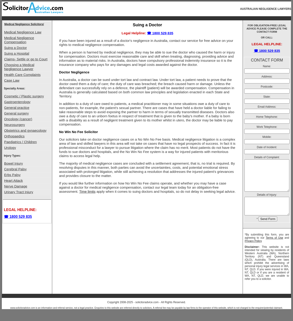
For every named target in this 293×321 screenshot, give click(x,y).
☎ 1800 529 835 (18, 217)
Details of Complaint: (267, 157)
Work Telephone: (267, 126)
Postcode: (267, 86)
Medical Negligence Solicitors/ (24, 24)
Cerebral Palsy (15, 169)
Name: (267, 66)
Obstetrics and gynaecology (25, 130)
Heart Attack (13, 180)
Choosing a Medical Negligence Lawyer (19, 67)
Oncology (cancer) (18, 119)
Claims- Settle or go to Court (25, 59)
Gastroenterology (17, 102)
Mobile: (267, 137)
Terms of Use (274, 247)
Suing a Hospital (16, 53)
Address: (266, 76)
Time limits (87, 191)
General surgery (16, 113)
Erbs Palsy (12, 175)
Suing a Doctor (15, 48)
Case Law (11, 80)
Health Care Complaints (22, 75)
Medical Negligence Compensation (19, 40)
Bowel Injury (13, 163)
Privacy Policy (253, 250)
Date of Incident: (267, 147)
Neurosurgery (14, 125)
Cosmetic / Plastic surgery (24, 96)
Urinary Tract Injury (18, 192)
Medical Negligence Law (22, 32)
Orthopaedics (14, 136)
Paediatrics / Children (20, 142)
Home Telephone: (267, 116)
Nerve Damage (15, 186)
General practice (16, 108)
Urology (10, 148)
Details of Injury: (267, 201)
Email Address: (267, 106)
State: (267, 96)
